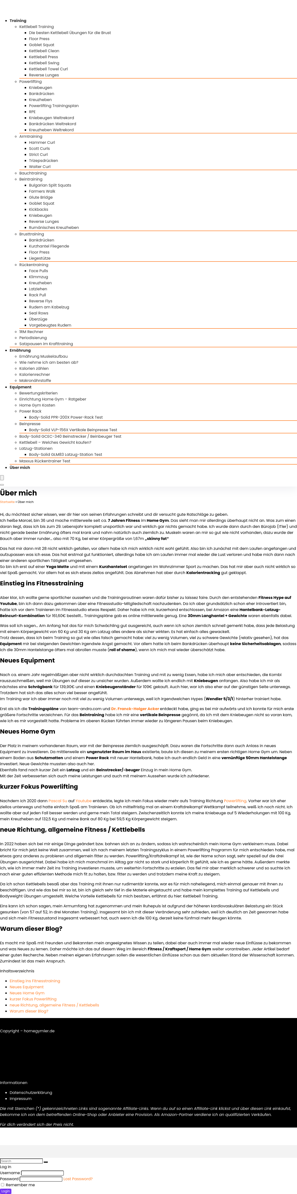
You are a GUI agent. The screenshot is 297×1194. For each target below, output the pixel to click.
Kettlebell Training (36, 26)
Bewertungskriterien (38, 393)
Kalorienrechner (34, 374)
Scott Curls (39, 148)
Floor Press (39, 39)
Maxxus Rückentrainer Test (44, 461)
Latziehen (38, 289)
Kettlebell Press (43, 57)
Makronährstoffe (35, 380)
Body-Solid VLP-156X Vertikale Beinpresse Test (73, 430)
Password (9, 1179)
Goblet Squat (41, 45)
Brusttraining (31, 234)
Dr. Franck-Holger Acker (135, 709)
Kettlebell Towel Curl (48, 69)
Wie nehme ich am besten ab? (48, 362)
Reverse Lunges (44, 75)
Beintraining (31, 179)
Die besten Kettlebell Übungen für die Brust (70, 33)
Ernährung (20, 350)
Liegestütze (40, 258)
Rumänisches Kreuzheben (54, 227)
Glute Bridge (41, 197)
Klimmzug (38, 277)
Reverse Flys (40, 301)
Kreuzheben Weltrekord (51, 130)
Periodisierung (33, 338)
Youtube (84, 801)
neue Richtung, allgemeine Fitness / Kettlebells (54, 1005)
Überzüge (38, 319)
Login (5, 1191)
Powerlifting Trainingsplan (54, 106)
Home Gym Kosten (37, 405)
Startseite (7, 502)
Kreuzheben (40, 99)
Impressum (21, 1098)
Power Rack (30, 411)
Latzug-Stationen (35, 448)
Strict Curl (38, 154)
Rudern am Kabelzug (49, 307)
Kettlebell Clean (44, 51)
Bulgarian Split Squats (50, 185)
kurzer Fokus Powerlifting (33, 999)
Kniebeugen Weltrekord (51, 118)
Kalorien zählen (34, 368)
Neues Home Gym (27, 993)
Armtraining (30, 136)
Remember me (18, 1185)
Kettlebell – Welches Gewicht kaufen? (55, 442)
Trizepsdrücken (43, 160)
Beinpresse (29, 424)
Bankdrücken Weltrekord (52, 124)
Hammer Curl (42, 142)
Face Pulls (38, 271)
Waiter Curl (40, 166)
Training (18, 20)
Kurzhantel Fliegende (49, 246)
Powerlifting (30, 81)
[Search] (2, 485)
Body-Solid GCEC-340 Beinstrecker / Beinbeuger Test (70, 436)
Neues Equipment (27, 987)
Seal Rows (38, 313)
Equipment (20, 387)
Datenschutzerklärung (31, 1092)
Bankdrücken (41, 93)
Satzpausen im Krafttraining (46, 344)
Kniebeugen (40, 87)
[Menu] (2, 477)
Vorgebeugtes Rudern (50, 325)
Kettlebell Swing (44, 63)
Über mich (20, 467)
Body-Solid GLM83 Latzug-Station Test (65, 454)
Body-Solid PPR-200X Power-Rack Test (66, 417)
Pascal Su (58, 801)
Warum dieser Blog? (29, 1011)
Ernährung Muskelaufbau (43, 356)
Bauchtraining (33, 173)
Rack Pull (37, 295)
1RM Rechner (31, 332)
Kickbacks (38, 209)
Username (10, 1173)
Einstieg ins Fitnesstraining (35, 981)
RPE (32, 112)
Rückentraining (33, 265)
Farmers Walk (42, 191)
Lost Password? (78, 1179)
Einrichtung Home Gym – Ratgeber (52, 399)
